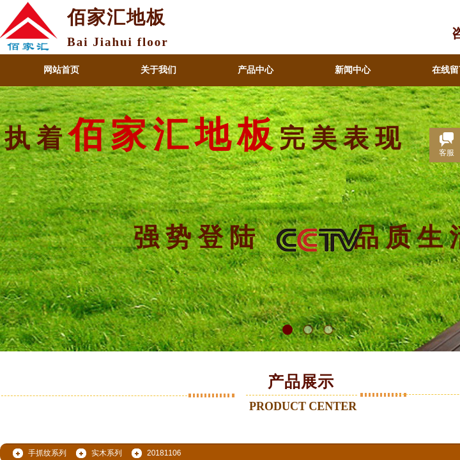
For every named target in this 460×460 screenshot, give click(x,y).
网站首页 (61, 70)
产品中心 (255, 70)
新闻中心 (353, 70)
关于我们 (158, 70)
